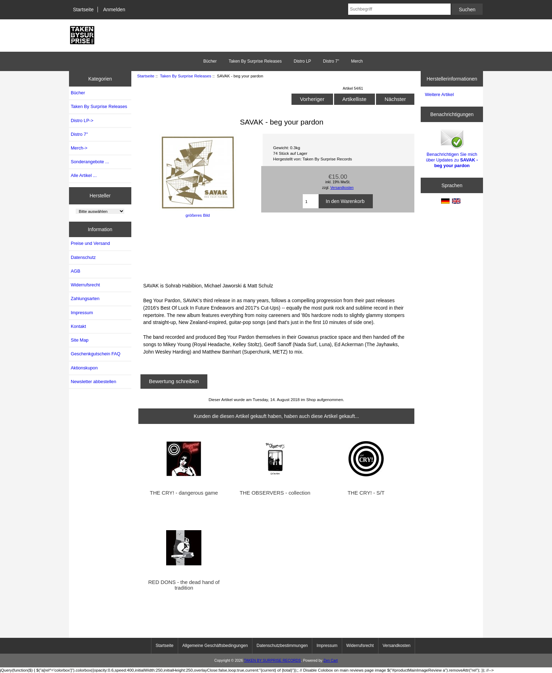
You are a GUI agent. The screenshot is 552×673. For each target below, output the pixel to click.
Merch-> (79, 148)
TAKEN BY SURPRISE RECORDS (272, 660)
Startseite (83, 9)
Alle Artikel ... (84, 175)
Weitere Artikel (439, 94)
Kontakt (78, 326)
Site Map (79, 340)
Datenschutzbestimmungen (282, 645)
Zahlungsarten (85, 298)
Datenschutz (83, 257)
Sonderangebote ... (90, 161)
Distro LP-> (82, 120)
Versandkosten (341, 188)
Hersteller (100, 195)
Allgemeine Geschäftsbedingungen (215, 645)
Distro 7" (331, 61)
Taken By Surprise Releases (185, 76)
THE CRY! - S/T (365, 493)
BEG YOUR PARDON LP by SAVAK (213, 249)
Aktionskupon (84, 367)
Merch (357, 61)
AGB (75, 271)
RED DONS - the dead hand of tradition (184, 585)
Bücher (210, 61)
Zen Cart (331, 660)
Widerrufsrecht (85, 284)
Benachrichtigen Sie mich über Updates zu (452, 148)
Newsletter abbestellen (93, 381)
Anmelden (114, 9)
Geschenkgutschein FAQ (95, 353)
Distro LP (302, 61)
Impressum (82, 312)
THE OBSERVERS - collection (275, 493)
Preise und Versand (90, 243)
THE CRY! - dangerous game (184, 493)
